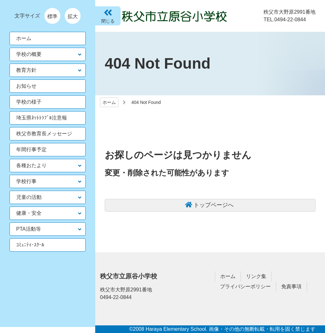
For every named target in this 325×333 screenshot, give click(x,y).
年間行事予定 (31, 149)
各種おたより (31, 165)
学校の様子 (29, 102)
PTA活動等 (28, 229)
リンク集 (256, 276)
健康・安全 (29, 213)
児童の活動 (29, 197)
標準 (52, 16)
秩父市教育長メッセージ (44, 133)
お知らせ (26, 86)
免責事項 (291, 286)
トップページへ (214, 205)
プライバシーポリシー (245, 286)
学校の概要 (29, 54)
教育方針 (26, 70)
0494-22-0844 (116, 297)
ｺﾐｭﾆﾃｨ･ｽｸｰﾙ (30, 245)
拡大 (73, 16)
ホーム (109, 102)
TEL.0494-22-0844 (284, 19)
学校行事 (26, 181)
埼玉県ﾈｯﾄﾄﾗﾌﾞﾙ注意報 (41, 117)
